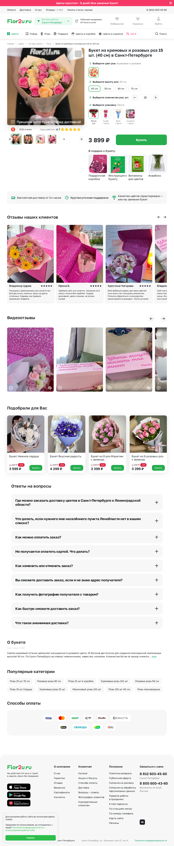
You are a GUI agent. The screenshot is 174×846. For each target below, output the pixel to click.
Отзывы (54, 10)
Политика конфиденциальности (151, 841)
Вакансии (59, 787)
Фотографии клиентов (91, 797)
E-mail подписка (118, 803)
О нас (38, 9)
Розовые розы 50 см (147, 681)
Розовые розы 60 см (49, 681)
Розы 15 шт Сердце (21, 689)
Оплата (11, 9)
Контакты (59, 797)
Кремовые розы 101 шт (114, 681)
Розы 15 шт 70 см (20, 681)
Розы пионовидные (148, 689)
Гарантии (59, 778)
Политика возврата (120, 773)
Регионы (114, 823)
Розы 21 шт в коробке (80, 681)
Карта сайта (116, 818)
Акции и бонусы (87, 778)
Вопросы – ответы (88, 792)
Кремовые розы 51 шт (52, 689)
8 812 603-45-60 (153, 774)
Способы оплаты (87, 782)
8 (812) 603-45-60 (156, 9)
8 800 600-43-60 (153, 783)
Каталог (83, 773)
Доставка (25, 9)
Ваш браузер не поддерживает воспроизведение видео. (30, 359)
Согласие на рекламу (121, 782)
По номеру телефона (121, 813)
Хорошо (31, 838)
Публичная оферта (120, 778)
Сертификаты (62, 792)
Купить (141, 140)
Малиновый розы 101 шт (87, 689)
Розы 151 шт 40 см (119, 689)
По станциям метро (120, 808)
